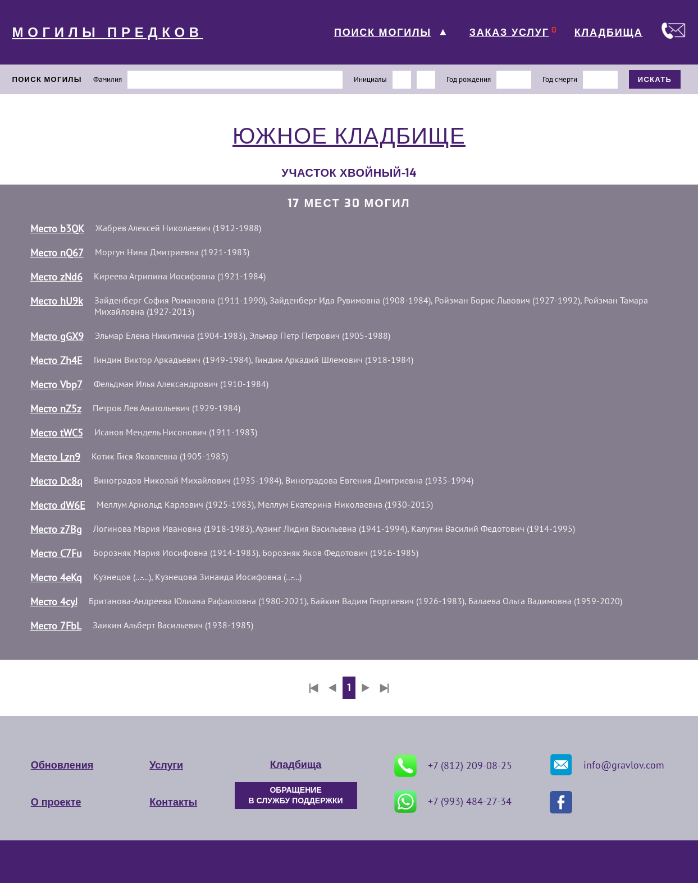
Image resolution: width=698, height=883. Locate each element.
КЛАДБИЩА (608, 32)
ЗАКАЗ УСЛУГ (509, 32)
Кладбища (295, 764)
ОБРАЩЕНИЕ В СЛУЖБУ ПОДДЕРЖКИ (296, 795)
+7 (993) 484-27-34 (453, 801)
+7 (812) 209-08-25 (453, 766)
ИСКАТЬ (655, 79)
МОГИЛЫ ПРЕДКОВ (107, 33)
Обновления (62, 765)
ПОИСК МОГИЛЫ (382, 32)
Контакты (173, 802)
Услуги (166, 765)
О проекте (56, 802)
